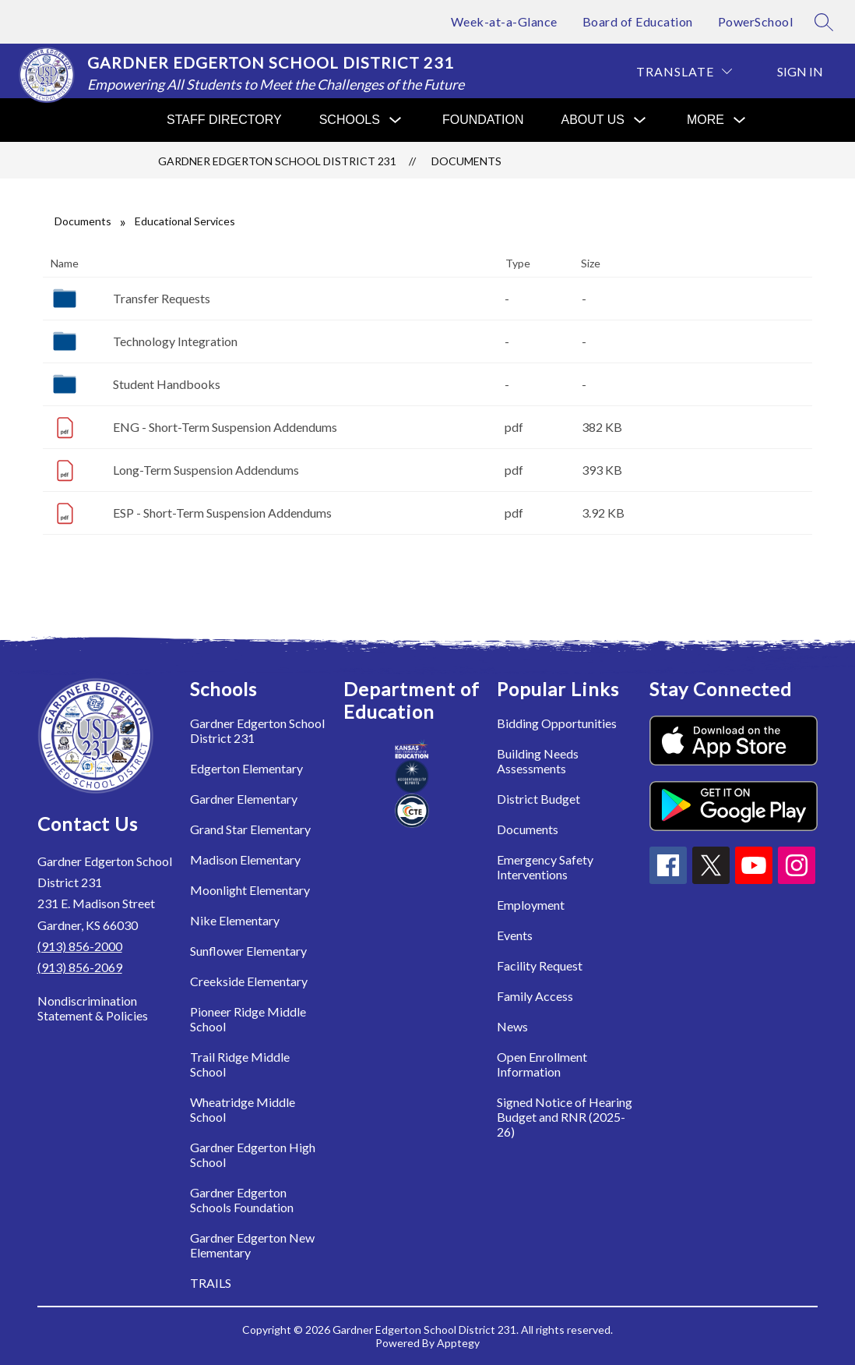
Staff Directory (224, 119)
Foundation (483, 119)
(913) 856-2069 (79, 967)
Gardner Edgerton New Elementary (252, 1245)
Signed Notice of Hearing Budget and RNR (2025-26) (564, 1116)
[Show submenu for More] (705, 120)
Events (515, 935)
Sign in (800, 71)
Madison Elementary (245, 859)
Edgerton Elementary (246, 768)
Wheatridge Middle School (242, 1109)
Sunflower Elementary (248, 950)
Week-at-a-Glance (504, 21)
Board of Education (637, 21)
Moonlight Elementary (250, 889)
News (512, 1026)
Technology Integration (175, 341)
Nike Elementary (235, 920)
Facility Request (539, 965)
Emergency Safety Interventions (545, 867)
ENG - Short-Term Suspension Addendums (225, 426)
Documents (466, 161)
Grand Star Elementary (250, 829)
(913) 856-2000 (79, 946)
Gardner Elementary (243, 798)
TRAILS (210, 1282)
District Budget (538, 798)
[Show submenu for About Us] (593, 120)
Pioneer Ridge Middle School (248, 1019)
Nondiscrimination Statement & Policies (92, 1008)
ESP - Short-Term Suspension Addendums (222, 512)
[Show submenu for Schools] (349, 120)
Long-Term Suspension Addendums (206, 469)
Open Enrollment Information (542, 1064)
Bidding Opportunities (557, 723)
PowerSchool (755, 21)
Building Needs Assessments (538, 761)
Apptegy (458, 1342)
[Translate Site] (684, 71)
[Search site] (824, 21)
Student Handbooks (166, 384)
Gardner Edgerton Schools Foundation (242, 1200)
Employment (531, 904)
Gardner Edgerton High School (252, 1154)
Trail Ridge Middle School (240, 1064)
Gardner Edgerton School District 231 (277, 161)
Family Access (535, 995)
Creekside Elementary (249, 981)
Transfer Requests (161, 298)
